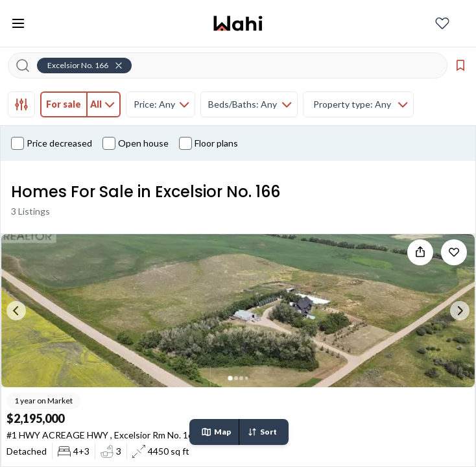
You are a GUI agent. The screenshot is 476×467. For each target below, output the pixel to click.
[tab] (21, 104)
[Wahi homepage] (238, 23)
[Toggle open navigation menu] (18, 23)
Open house (135, 143)
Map (216, 432)
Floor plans (208, 143)
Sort (262, 432)
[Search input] (235, 65)
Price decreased (51, 143)
